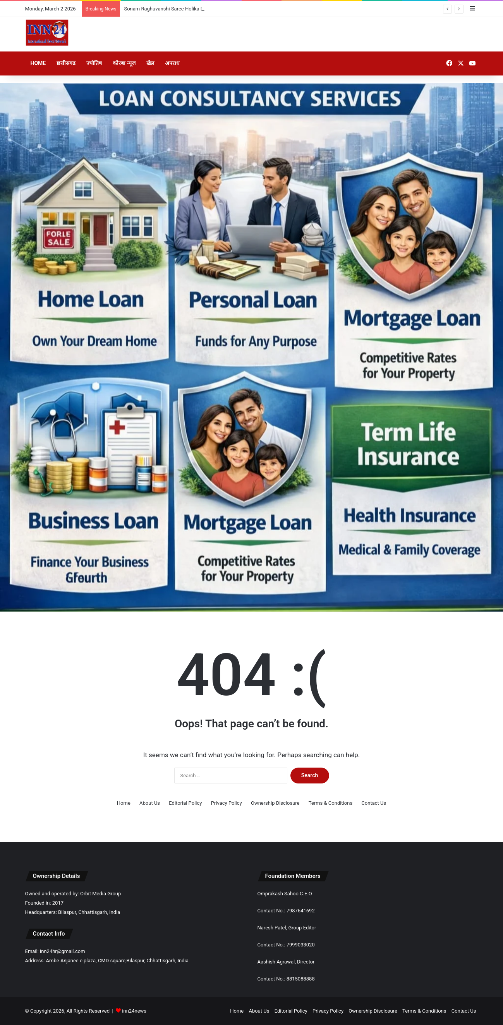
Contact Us (373, 803)
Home (38, 63)
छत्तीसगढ (66, 63)
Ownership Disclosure (275, 803)
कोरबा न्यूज (124, 63)
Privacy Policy (226, 803)
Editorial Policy (185, 803)
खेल (150, 63)
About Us (149, 803)
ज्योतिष (94, 63)
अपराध (172, 63)
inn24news (134, 1011)
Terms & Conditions (330, 803)
